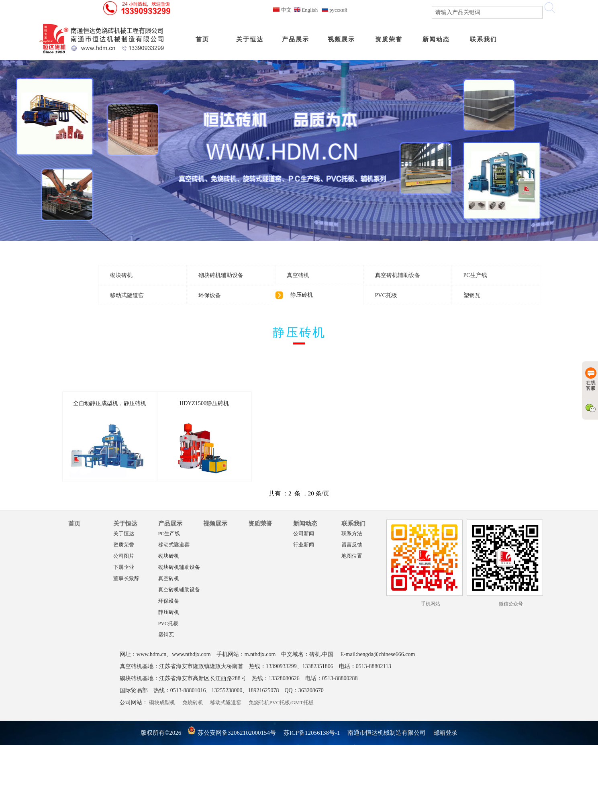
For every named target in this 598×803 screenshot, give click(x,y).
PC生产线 (169, 533)
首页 (74, 523)
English (306, 10)
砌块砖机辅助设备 (179, 567)
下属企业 (123, 567)
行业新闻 (303, 545)
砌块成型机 (162, 702)
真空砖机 (168, 578)
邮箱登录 (445, 733)
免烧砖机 (192, 702)
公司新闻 (303, 533)
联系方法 (351, 533)
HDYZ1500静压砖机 (204, 403)
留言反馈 (351, 545)
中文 (282, 10)
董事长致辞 (126, 578)
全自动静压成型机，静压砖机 (109, 403)
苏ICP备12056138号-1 (312, 733)
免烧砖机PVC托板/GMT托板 (281, 702)
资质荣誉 (123, 545)
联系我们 (353, 523)
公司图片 (123, 556)
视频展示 (215, 523)
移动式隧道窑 (174, 545)
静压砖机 (168, 612)
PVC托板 (168, 623)
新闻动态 (305, 523)
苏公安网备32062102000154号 (231, 733)
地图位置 (351, 556)
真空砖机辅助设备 (179, 590)
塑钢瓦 (166, 635)
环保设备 (168, 601)
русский (334, 10)
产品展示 (170, 523)
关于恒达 (125, 523)
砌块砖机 (168, 556)
